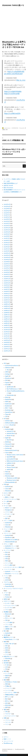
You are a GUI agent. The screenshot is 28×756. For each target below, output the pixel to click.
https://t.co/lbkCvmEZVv (12, 113)
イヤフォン (8, 720)
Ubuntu (9, 465)
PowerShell (8, 586)
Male (6, 595)
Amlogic (7, 374)
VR (6, 669)
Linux (7, 452)
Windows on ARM (12, 478)
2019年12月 (7, 278)
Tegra (7, 414)
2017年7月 (6, 334)
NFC (6, 646)
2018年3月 (6, 323)
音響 (6, 129)
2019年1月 (6, 302)
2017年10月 (7, 329)
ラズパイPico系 (9, 425)
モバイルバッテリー (10, 716)
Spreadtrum (8, 412)
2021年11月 (7, 230)
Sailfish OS (10, 463)
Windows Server (11, 480)
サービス (6, 505)
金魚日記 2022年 (8, 185)
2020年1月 (7, 276)
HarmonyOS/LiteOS (11, 450)
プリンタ (7, 624)
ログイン (6, 737)
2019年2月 (7, 300)
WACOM (7, 658)
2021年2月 (7, 249)
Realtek (7, 406)
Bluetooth (21, 128)
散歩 (6, 699)
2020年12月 (7, 253)
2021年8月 (7, 236)
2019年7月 (7, 289)
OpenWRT (10, 457)
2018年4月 (7, 321)
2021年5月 (7, 242)
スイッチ (7, 563)
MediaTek (8, 399)
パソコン (6, 575)
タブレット (7, 544)
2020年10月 (7, 257)
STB (5, 484)
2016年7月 (7, 344)
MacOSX (9, 440)
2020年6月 (7, 266)
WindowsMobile (10, 482)
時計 (5, 631)
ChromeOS (8, 444)
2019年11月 (7, 281)
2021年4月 (7, 244)
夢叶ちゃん (8, 697)
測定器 (7, 675)
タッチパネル (8, 607)
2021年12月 (7, 227)
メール (7, 516)
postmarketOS (11, 459)
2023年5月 (7, 217)
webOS (9, 469)
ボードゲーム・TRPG (11, 692)
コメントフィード (8, 741)
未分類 (5, 635)
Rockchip (8, 410)
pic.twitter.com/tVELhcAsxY (13, 74)
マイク (7, 724)
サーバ (5, 503)
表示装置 (6, 663)
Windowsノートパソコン (12, 573)
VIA (6, 416)
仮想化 (5, 599)
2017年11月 (7, 327)
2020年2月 (7, 274)
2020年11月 (7, 255)
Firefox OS (8, 446)
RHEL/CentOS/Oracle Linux (15, 461)
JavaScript (8, 584)
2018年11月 (7, 306)
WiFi (6, 561)
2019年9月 (7, 285)
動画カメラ (8, 497)
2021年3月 (6, 247)
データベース (8, 514)
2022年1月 (7, 225)
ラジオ (7, 654)
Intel (6, 384)
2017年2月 (6, 338)
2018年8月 (7, 312)
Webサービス (9, 508)
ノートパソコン (8, 569)
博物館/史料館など (10, 694)
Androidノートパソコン (11, 571)
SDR (6, 650)
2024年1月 (7, 213)
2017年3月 (6, 336)
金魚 (6, 703)
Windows (8, 476)
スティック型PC (8, 520)
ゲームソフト (8, 688)
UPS (6, 620)
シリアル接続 (8, 622)
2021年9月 (7, 234)
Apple (7, 376)
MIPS (6, 401)
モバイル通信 (8, 565)
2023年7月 (7, 215)
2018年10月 (7, 308)
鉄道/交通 (7, 705)
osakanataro (7, 128)
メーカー (6, 592)
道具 (5, 671)
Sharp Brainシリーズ (11, 639)
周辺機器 (6, 612)
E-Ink (7, 665)
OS (4, 427)
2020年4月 (7, 270)
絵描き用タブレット (9, 656)
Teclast (7, 597)
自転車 (5, 660)
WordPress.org (8, 743)
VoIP (6, 556)
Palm (6, 471)
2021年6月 (7, 240)
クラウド (7, 512)
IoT (5, 418)
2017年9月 (7, 331)
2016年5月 (7, 348)
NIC (6, 554)
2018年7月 (6, 315)
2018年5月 (7, 319)
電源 (5, 709)
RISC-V (7, 408)
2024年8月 (7, 208)
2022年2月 (7, 223)
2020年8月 (7, 261)
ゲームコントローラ (10, 605)
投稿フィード (7, 739)
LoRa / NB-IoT (9, 643)
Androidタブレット (10, 546)
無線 (5, 641)
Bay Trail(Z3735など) (13, 389)
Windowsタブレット (11, 548)
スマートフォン (8, 533)
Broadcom (8, 378)
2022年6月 (7, 219)
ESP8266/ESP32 (10, 423)
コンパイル (8, 690)
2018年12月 (7, 304)
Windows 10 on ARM (11, 539)
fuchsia (7, 448)
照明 (6, 677)
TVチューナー (9, 618)
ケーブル (7, 673)
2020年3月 (7, 272)
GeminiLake (10, 395)
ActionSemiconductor (11, 365)
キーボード (8, 603)
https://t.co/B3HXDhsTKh (15, 72)
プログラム (7, 582)
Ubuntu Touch (11, 467)
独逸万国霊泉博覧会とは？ (11, 183)
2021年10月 (7, 232)
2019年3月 (7, 298)
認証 (6, 518)
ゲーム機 (6, 501)
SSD (6, 531)
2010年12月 (7, 351)
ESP (6, 380)
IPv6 (6, 552)
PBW (6, 684)
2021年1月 (6, 251)
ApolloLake (10, 386)
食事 (6, 707)
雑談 (5, 680)
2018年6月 (7, 317)
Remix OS (9, 435)
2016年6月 (7, 346)
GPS (6, 616)
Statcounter (3, 755)
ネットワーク (7, 550)
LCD (6, 667)
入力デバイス (7, 601)
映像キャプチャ (9, 626)
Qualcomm (8, 403)
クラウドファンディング (10, 499)
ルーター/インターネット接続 (13, 567)
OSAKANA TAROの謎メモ (13, 5)
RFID (6, 648)
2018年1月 (6, 325)
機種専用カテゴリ (8, 637)
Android (7, 429)
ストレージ (7, 529)
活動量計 (7, 629)
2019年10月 (7, 283)
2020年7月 (7, 264)
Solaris (7, 474)
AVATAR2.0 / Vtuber (11, 682)
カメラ (5, 495)
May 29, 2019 (20, 80)
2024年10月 (7, 206)
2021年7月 (6, 238)
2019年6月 (7, 291)
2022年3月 (7, 221)
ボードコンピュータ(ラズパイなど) (13, 588)
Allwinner (8, 367)
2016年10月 (7, 340)
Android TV (10, 431)
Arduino (7, 420)
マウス (7, 609)
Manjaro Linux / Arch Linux (15, 454)
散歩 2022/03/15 (8, 187)
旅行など (7, 701)
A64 (8, 369)
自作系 (7, 580)
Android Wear (11, 433)
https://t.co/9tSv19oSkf (11, 93)
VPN (6, 558)
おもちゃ (6, 493)
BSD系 (7, 442)
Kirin (6, 397)
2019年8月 (7, 287)
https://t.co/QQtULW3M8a (12, 91)
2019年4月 (7, 295)
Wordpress (8, 510)
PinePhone (8, 537)
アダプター (8, 714)
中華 (6, 578)
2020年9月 (7, 259)
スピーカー (8, 722)
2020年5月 (7, 268)
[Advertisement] (14, 25)
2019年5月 (7, 293)
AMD (6, 372)
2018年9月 (7, 310)
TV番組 (7, 686)
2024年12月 (7, 204)
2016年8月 (7, 342)
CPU (5, 363)
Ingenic (7, 382)
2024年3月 (7, 210)
